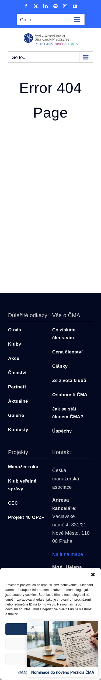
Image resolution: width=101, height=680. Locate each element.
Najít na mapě (67, 554)
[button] (93, 574)
